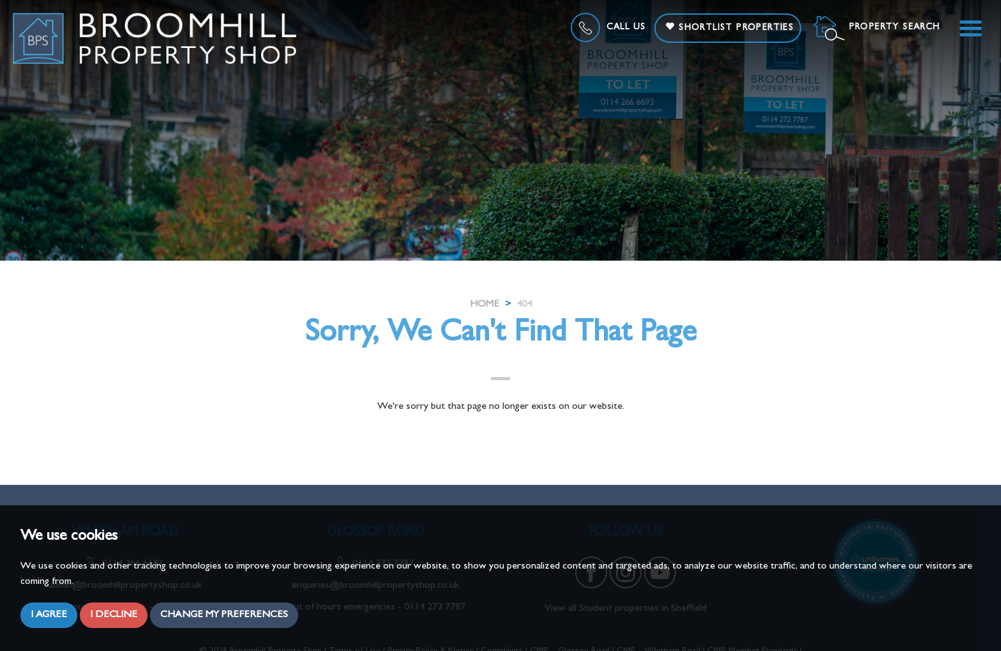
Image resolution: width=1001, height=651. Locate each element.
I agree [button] (49, 615)
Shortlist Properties (729, 27)
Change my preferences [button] (224, 615)
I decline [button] (113, 615)
